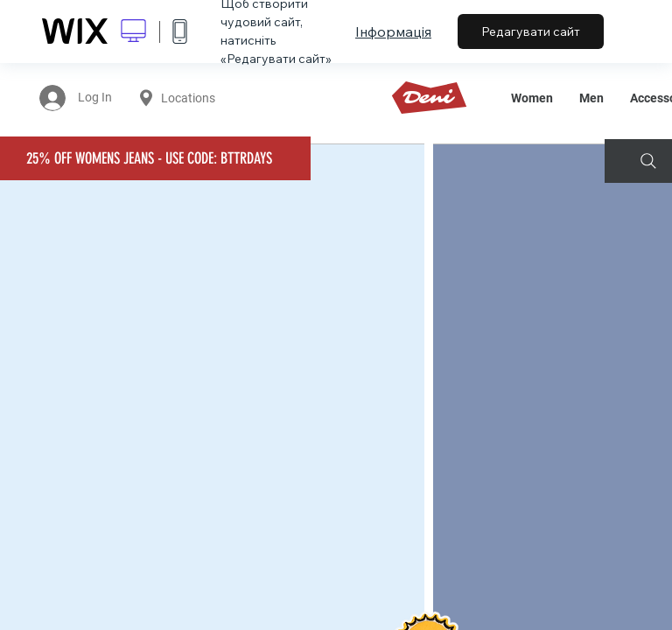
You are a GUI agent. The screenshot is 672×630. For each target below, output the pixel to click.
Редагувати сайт (530, 31)
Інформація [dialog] (393, 31)
